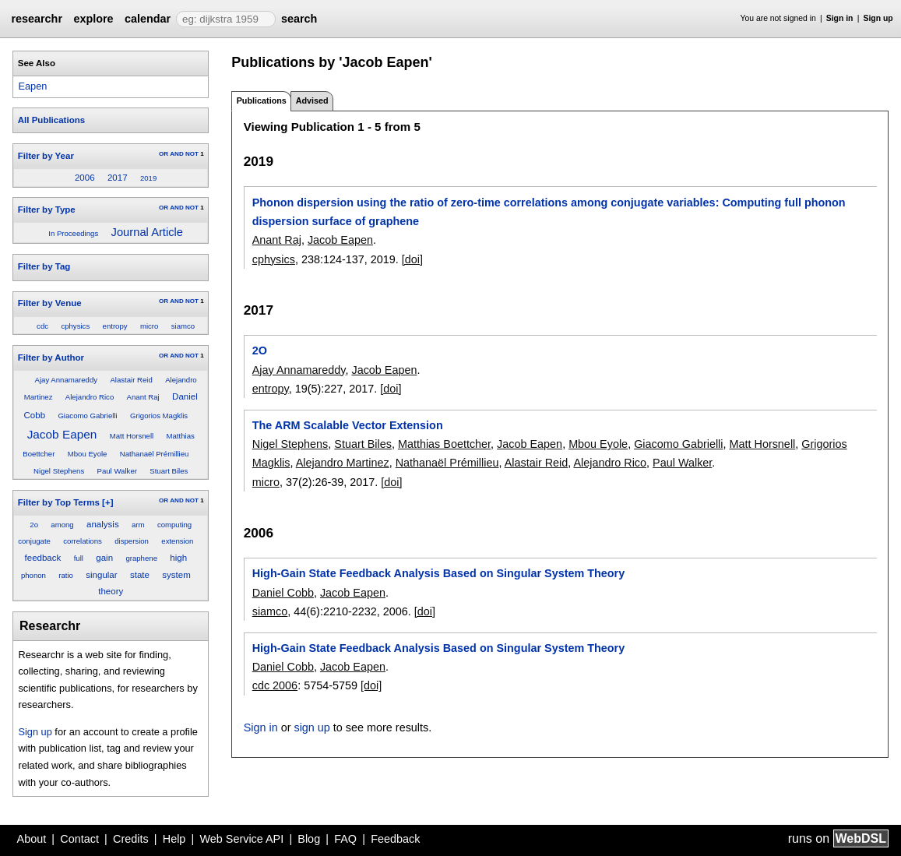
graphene (141, 558)
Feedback (395, 839)
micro (149, 326)
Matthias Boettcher (444, 444)
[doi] (412, 259)
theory (110, 591)
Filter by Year (46, 155)
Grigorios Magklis (159, 415)
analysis (102, 524)
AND (176, 153)
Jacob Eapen (62, 434)
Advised (312, 100)
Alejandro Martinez (342, 462)
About (32, 839)
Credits (131, 839)
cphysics (75, 326)
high (178, 557)
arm (138, 524)
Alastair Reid (131, 379)
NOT (192, 153)
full (78, 558)
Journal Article (147, 232)
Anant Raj (143, 397)
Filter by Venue (50, 303)
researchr (36, 18)
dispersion (131, 541)
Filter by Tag (44, 266)
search (299, 18)
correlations (82, 541)
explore (93, 18)
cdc (42, 326)
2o (34, 524)
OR (163, 153)
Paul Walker (117, 471)
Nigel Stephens (58, 471)
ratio (65, 575)
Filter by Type (47, 209)
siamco (183, 326)
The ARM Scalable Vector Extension (347, 425)
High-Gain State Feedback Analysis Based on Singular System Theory (438, 573)
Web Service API (241, 839)
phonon (33, 575)
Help (174, 839)
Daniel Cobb (283, 593)
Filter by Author (51, 357)
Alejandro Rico (89, 397)
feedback (43, 557)
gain (104, 557)
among (62, 524)
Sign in (839, 18)
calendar (148, 18)
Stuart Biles (169, 471)
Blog (308, 839)
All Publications (51, 120)
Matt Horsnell (132, 436)
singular (101, 574)
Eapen (32, 86)
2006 (85, 177)
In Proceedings (73, 233)
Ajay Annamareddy (66, 379)
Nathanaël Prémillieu (154, 453)
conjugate (34, 541)
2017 (117, 177)
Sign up (878, 18)
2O (259, 350)
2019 (148, 178)
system (176, 574)
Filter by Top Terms (59, 502)
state (140, 574)
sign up (311, 727)
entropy (115, 326)
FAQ (345, 839)
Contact (79, 839)
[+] (107, 502)
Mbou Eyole (87, 453)
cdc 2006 (274, 685)
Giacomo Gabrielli (87, 415)
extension (177, 541)
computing (174, 524)
